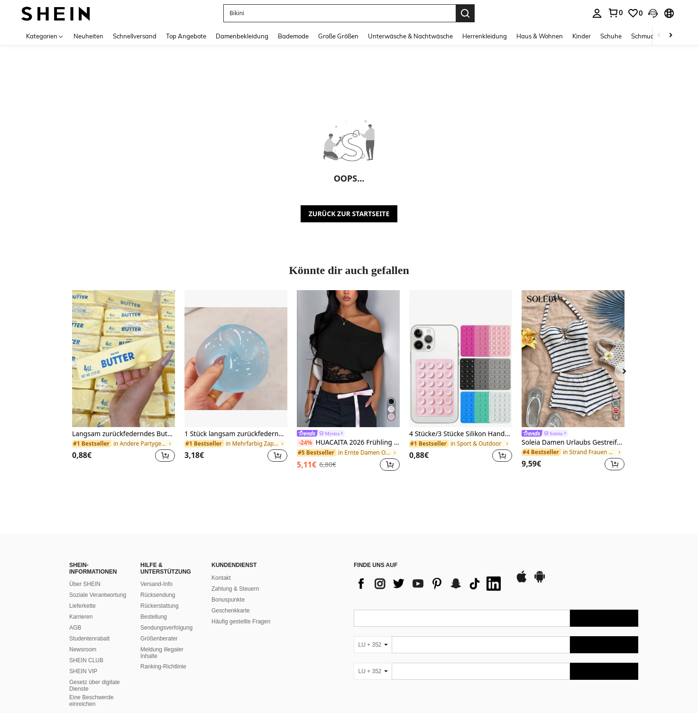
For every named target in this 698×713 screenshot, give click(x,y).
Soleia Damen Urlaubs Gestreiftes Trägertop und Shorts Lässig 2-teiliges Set (573, 443)
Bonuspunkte (228, 599)
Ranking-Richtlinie (163, 666)
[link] (615, 12)
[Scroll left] (659, 36)
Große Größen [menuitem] (338, 36)
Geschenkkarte (230, 610)
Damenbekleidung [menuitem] (242, 36)
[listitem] (123, 382)
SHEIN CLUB (86, 660)
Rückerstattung (159, 606)
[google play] (539, 581)
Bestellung (153, 616)
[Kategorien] (45, 36)
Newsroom (82, 649)
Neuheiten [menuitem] (88, 36)
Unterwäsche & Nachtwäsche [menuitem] (410, 36)
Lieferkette (82, 606)
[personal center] (597, 13)
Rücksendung (157, 595)
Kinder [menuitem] (581, 36)
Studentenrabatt (89, 638)
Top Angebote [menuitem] (186, 36)
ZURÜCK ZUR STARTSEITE (349, 213)
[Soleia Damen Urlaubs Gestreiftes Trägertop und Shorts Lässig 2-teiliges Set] (573, 358)
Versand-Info (156, 584)
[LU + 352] (373, 644)
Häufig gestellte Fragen (240, 621)
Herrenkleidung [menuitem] (484, 36)
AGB (75, 627)
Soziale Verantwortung (97, 595)
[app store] (521, 581)
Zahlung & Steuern (235, 588)
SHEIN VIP (83, 671)
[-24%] (305, 443)
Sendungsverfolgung (166, 627)
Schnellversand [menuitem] (134, 36)
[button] (339, 13)
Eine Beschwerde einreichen (91, 700)
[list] (429, 583)
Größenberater (159, 638)
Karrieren (80, 616)
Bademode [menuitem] (293, 36)
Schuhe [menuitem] (611, 36)
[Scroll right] (670, 36)
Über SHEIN (85, 584)
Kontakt (221, 578)
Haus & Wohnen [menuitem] (539, 36)
